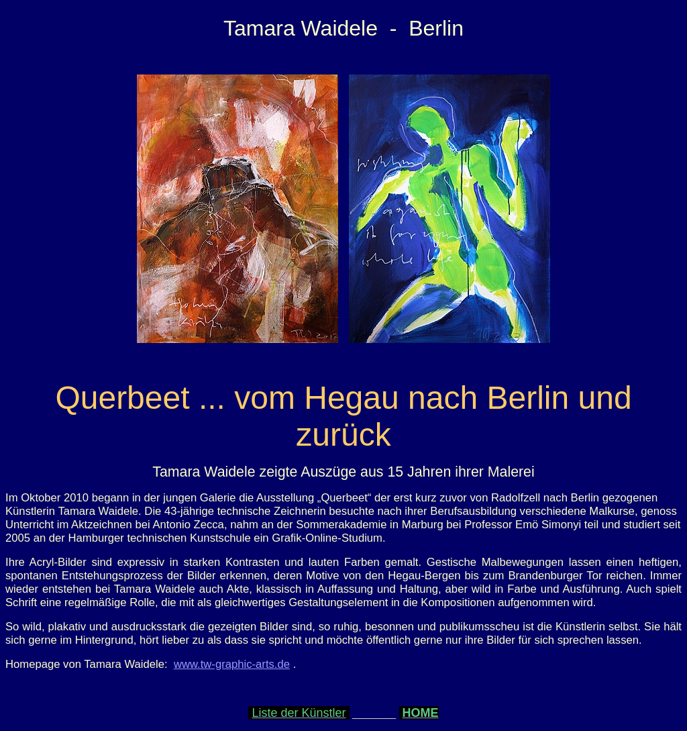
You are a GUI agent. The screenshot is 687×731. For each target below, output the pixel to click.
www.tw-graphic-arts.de (232, 664)
